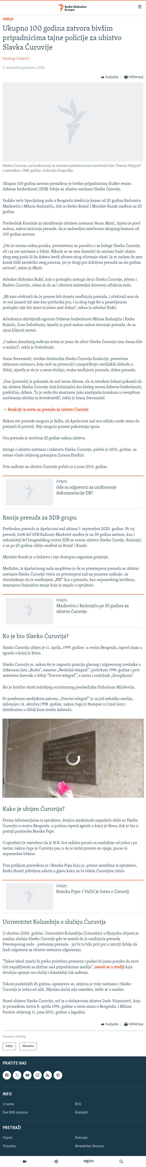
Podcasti (81, 1138)
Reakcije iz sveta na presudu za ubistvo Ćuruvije (48, 410)
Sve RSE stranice (15, 1112)
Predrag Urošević (16, 59)
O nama (8, 1104)
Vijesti (8, 1138)
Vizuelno (9, 1146)
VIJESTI (89, 1161)
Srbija (8, 19)
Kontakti (81, 1112)
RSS (78, 1104)
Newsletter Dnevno (89, 1146)
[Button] (109, 77)
